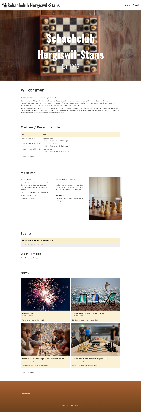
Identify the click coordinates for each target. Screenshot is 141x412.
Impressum (66, 405)
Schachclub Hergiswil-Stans (33, 5)
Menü (136, 5)
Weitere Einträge (28, 156)
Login (127, 5)
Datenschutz (75, 405)
